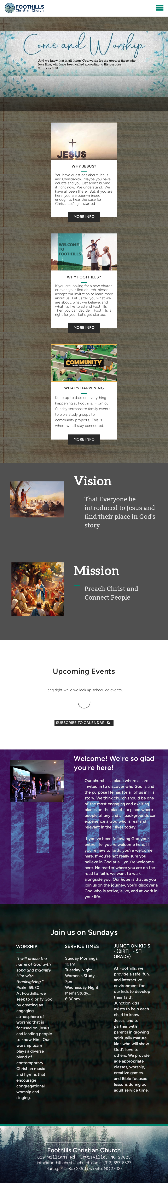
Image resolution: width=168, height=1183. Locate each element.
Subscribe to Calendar (84, 722)
